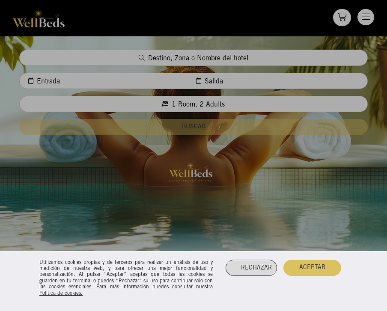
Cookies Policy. (192, 293)
